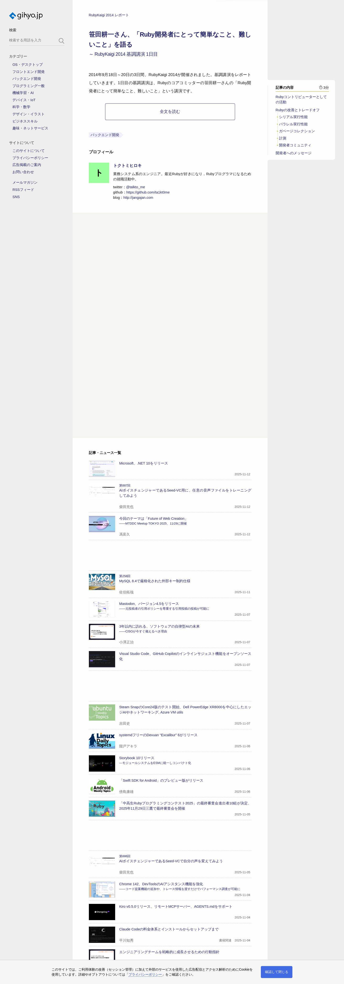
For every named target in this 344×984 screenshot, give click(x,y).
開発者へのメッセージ (294, 155)
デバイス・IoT (23, 100)
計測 (282, 140)
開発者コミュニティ (295, 147)
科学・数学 (21, 107)
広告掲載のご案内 (26, 165)
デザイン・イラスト (28, 114)
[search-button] (61, 41)
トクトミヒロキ (127, 167)
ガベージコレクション (297, 133)
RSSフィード (23, 190)
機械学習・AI (23, 93)
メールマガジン (25, 182)
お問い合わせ (23, 172)
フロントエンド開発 (28, 72)
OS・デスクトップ (27, 64)
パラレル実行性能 (293, 126)
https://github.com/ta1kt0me (148, 194)
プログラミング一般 (28, 86)
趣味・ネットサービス (30, 128)
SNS (16, 197)
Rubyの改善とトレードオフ (298, 112)
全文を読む (170, 113)
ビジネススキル (25, 121)
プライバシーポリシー (30, 158)
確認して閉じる (276, 972)
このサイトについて (28, 151)
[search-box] (36, 40)
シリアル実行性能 (293, 119)
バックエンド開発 (26, 79)
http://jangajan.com (138, 199)
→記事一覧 (98, 945)
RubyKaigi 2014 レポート (109, 17)
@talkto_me (135, 189)
